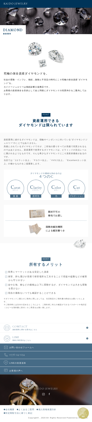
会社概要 (9, 410)
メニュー (88, 4)
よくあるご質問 (26, 410)
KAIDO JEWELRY (16, 4)
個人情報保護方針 (47, 410)
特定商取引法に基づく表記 (18, 413)
